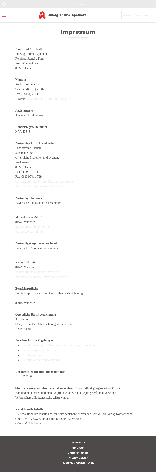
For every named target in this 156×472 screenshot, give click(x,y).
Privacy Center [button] (78, 458)
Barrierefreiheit (78, 452)
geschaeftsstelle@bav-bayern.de (37, 272)
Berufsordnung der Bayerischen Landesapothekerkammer (62, 345)
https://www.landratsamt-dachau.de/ (40, 186)
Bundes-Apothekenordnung (41, 350)
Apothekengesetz (34, 355)
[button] (78, 4)
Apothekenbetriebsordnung (41, 360)
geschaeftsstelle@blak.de (32, 227)
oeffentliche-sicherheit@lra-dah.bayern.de (44, 181)
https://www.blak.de (29, 231)
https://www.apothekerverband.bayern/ (41, 277)
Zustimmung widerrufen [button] (78, 463)
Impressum (78, 447)
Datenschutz (78, 442)
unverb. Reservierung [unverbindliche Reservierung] (137, 15)
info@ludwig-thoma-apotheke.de (48, 99)
